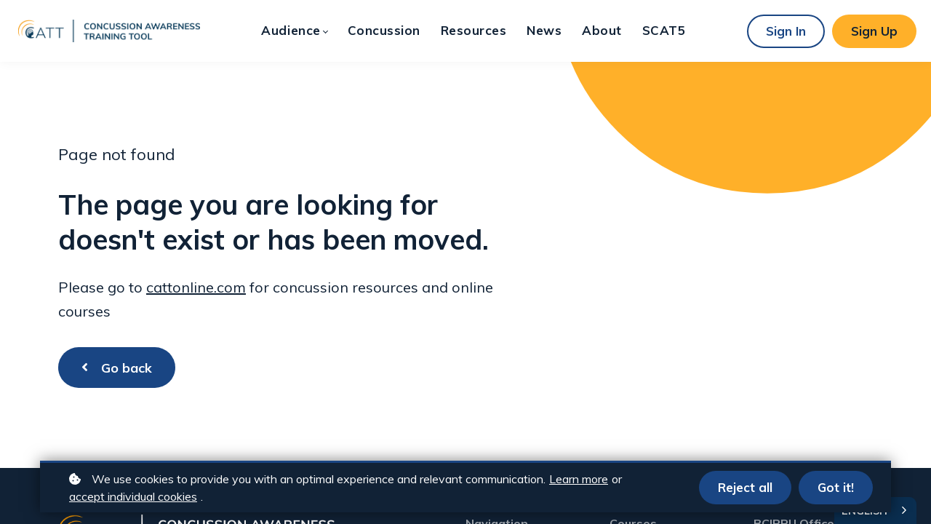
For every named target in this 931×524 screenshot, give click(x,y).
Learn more (578, 479)
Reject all (745, 487)
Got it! (836, 487)
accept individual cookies (133, 496)
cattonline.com (196, 287)
